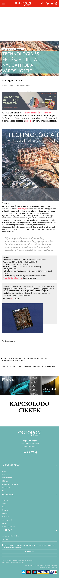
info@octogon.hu (29, 446)
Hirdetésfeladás (7, 478)
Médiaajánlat (6, 474)
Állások (4, 523)
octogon (22, 360)
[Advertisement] (29, 24)
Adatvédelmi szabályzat (10, 484)
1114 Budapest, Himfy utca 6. (29, 443)
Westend (37, 358)
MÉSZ (28, 120)
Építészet (19, 49)
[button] (42, 4)
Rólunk (4, 471)
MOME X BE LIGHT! (8, 526)
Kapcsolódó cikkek (29, 407)
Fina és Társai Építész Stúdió (12, 358)
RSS (3, 491)
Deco (3, 507)
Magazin (4, 513)
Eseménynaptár (7, 520)
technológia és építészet (10, 360)
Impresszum (6, 487)
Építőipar (5, 510)
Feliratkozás (29, 552)
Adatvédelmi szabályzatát (13, 547)
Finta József (44, 358)
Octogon (12, 85)
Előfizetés (5, 481)
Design (4, 503)
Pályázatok (5, 517)
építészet (30, 358)
